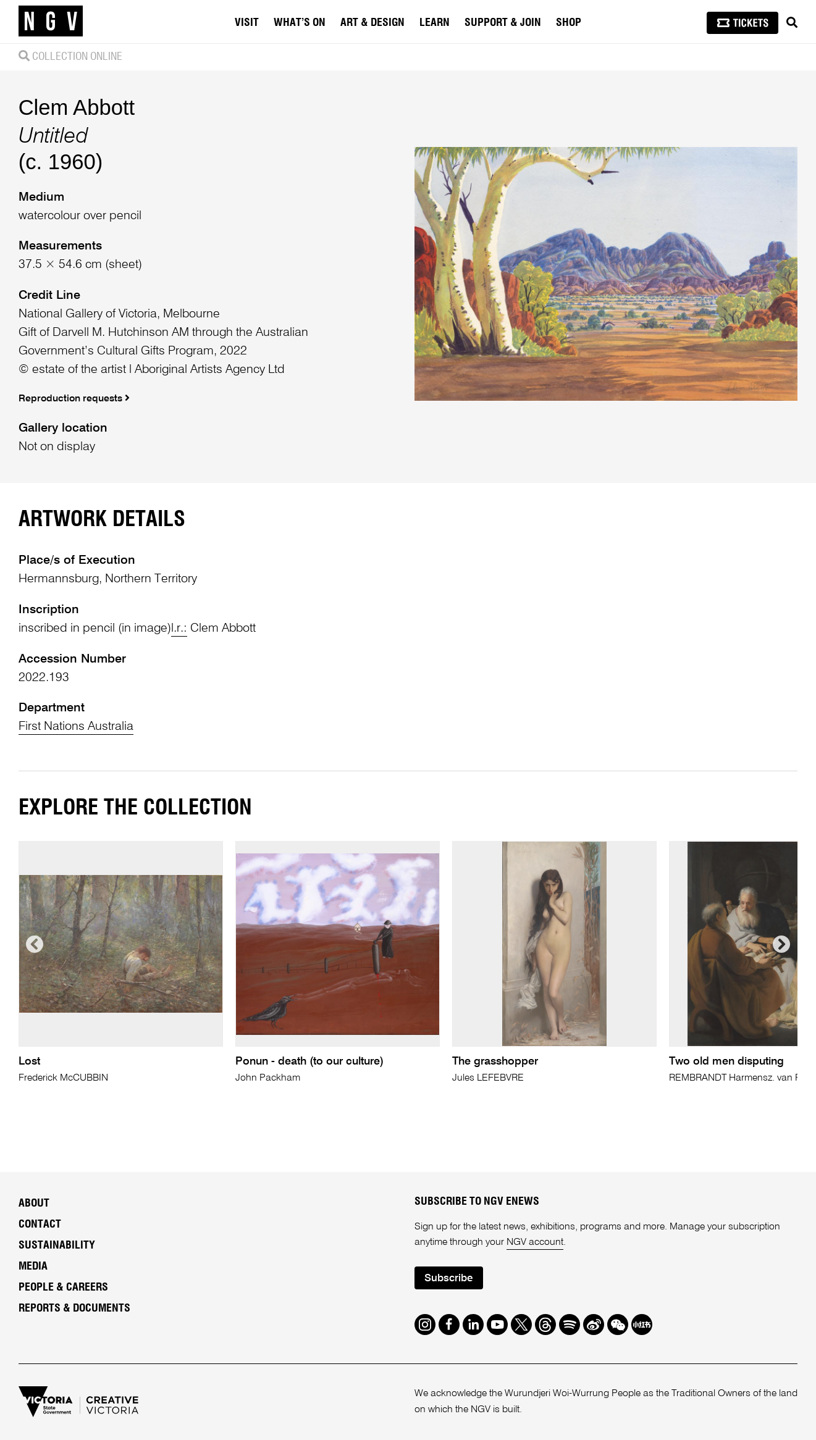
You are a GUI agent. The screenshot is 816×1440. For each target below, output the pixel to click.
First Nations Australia (76, 726)
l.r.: (179, 628)
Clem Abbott (77, 107)
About (34, 1203)
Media (33, 1266)
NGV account (535, 1242)
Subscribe (448, 1278)
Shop (568, 22)
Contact (40, 1224)
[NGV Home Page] (51, 22)
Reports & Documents (74, 1308)
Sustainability (57, 1245)
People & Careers (63, 1287)
